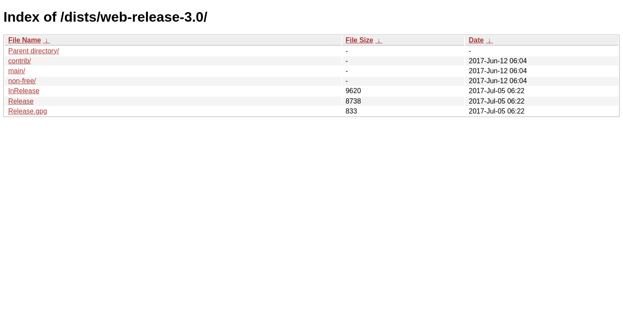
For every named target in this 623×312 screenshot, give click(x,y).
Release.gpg (27, 111)
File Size (359, 40)
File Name (24, 40)
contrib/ (19, 61)
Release (21, 101)
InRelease (23, 90)
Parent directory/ (33, 51)
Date (476, 40)
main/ (16, 71)
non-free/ (22, 80)
